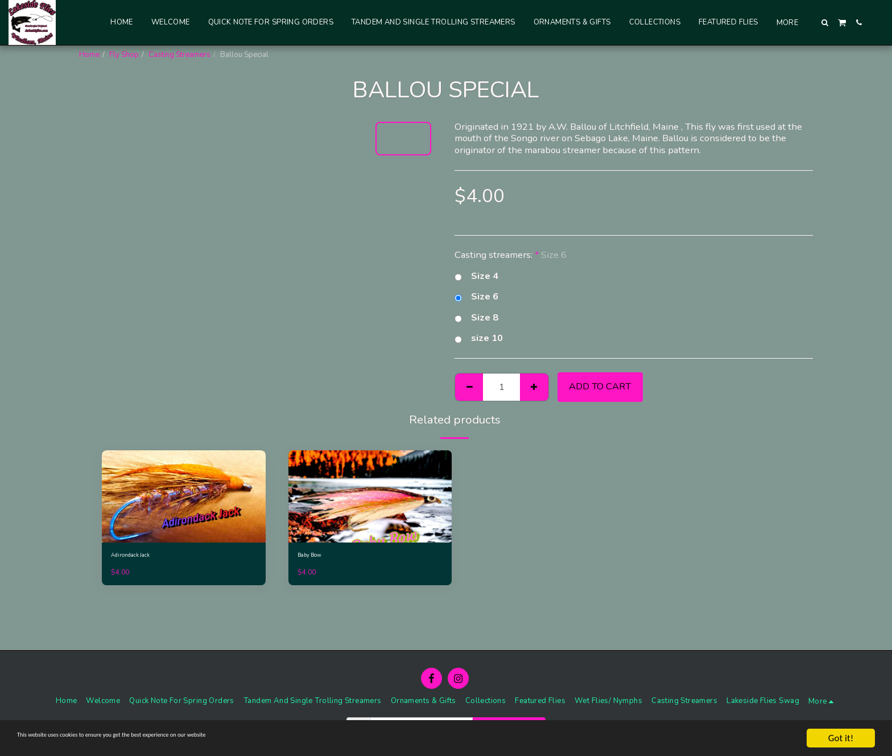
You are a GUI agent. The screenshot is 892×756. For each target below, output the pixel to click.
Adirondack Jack (137, 557)
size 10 (479, 338)
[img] (184, 496)
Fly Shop (124, 55)
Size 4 (476, 276)
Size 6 (476, 297)
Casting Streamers (179, 55)
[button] (825, 22)
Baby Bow (315, 557)
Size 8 (476, 318)
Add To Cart (600, 386)
